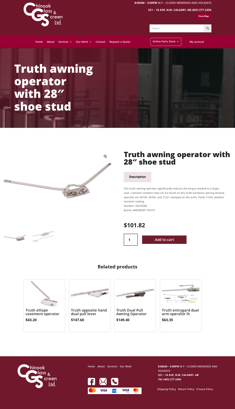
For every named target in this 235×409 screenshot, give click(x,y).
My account (197, 41)
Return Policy (186, 389)
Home (39, 41)
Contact (100, 41)
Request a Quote (119, 41)
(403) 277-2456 (201, 10)
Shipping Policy (166, 389)
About (50, 41)
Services (63, 41)
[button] (105, 156)
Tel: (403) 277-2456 (169, 379)
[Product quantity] (131, 240)
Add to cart (164, 239)
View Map (203, 16)
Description (137, 177)
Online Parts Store (164, 41)
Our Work (82, 41)
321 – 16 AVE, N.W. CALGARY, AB (178, 375)
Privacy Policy (204, 389)
